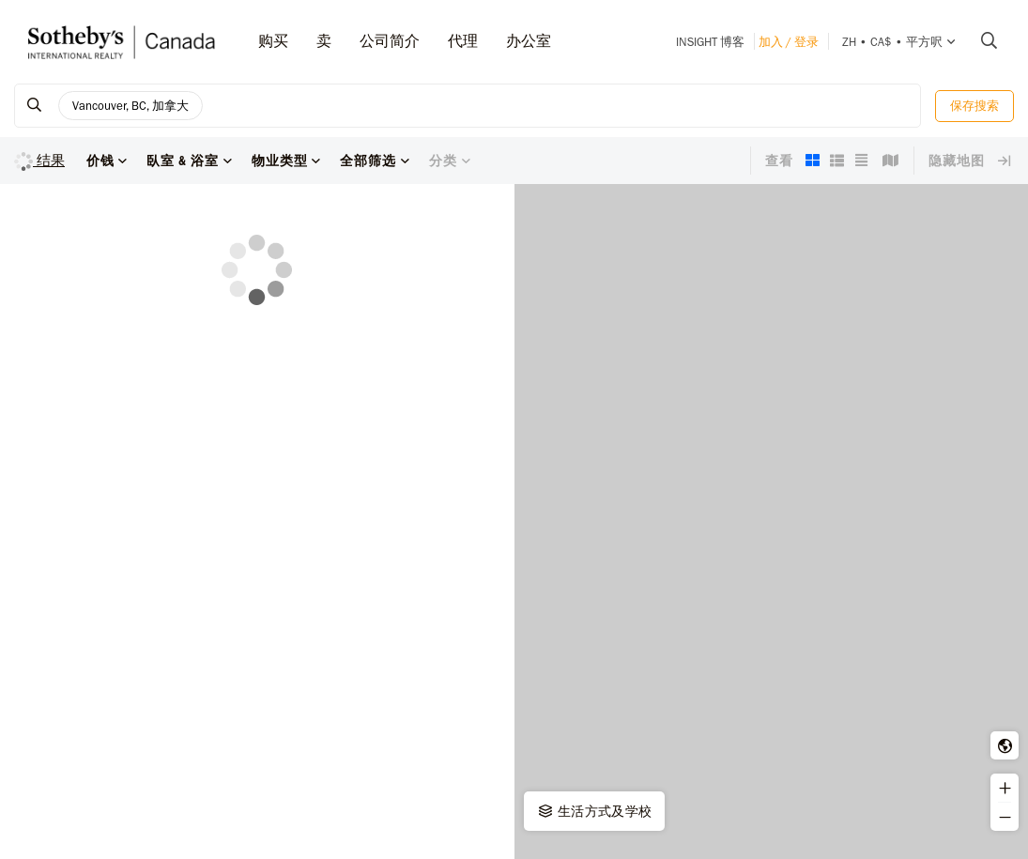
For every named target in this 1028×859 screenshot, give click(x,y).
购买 (273, 41)
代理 (463, 41)
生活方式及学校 (594, 811)
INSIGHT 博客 (710, 42)
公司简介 (390, 41)
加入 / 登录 (789, 42)
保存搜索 (974, 106)
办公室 (528, 41)
